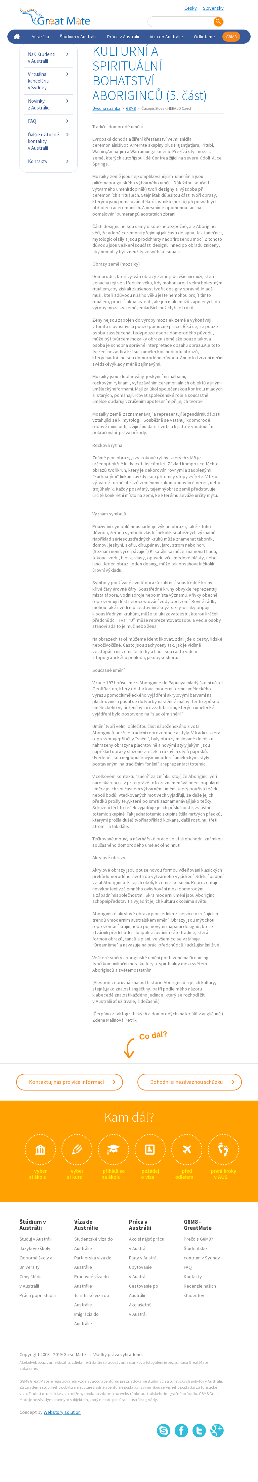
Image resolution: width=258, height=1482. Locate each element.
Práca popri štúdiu (37, 1295)
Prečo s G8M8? (198, 1239)
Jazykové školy (34, 1248)
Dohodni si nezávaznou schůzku (192, 1081)
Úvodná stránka (106, 108)
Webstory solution (62, 1412)
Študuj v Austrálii (35, 1239)
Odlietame (204, 37)
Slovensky (213, 8)
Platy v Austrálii (144, 1258)
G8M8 (231, 37)
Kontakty (48, 161)
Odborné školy (34, 1258)
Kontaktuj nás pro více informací (72, 1081)
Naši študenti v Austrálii (48, 57)
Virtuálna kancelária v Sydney (48, 81)
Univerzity (29, 1267)
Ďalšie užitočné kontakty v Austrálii (48, 141)
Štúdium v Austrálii (78, 37)
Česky (190, 8)
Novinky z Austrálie (48, 104)
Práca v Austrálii (123, 37)
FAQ (48, 121)
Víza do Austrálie (166, 37)
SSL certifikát (199, 1452)
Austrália (40, 37)
